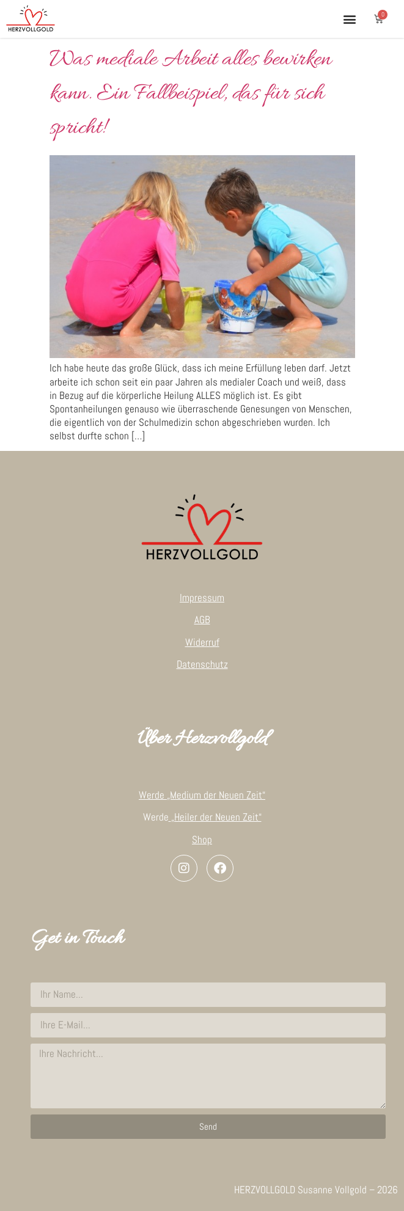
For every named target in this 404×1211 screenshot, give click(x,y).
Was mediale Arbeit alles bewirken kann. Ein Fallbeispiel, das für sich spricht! (190, 94)
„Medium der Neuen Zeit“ (216, 795)
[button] (349, 19)
